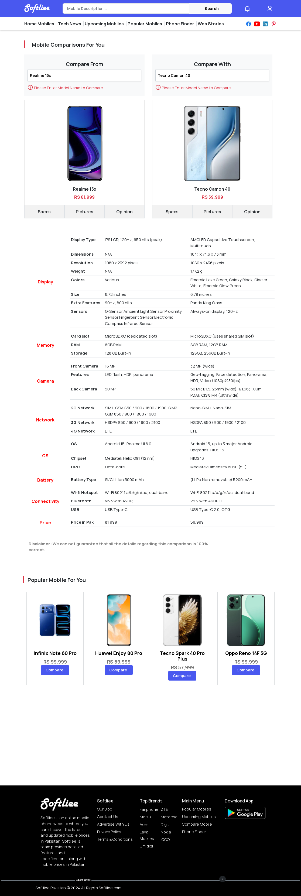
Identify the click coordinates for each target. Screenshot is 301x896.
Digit (165, 824)
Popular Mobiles (196, 809)
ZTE (164, 809)
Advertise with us (113, 824)
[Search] (126, 8)
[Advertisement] (150, 884)
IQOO (165, 839)
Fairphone (149, 809)
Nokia (166, 832)
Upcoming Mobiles (199, 816)
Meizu (145, 816)
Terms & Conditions (115, 839)
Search (212, 8)
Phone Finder (194, 831)
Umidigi (146, 846)
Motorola (169, 816)
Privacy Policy (109, 831)
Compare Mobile (197, 824)
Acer (144, 824)
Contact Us (107, 816)
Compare (54, 669)
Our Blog (104, 809)
